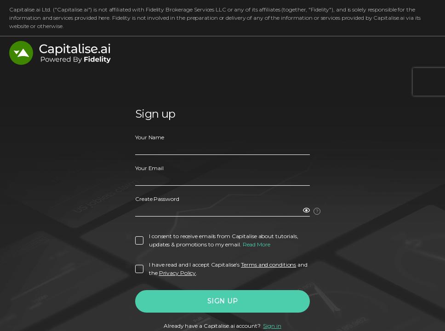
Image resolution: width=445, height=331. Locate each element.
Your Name (149, 137)
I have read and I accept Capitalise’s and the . (228, 268)
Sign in (272, 325)
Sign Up (222, 301)
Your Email (149, 168)
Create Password (157, 198)
